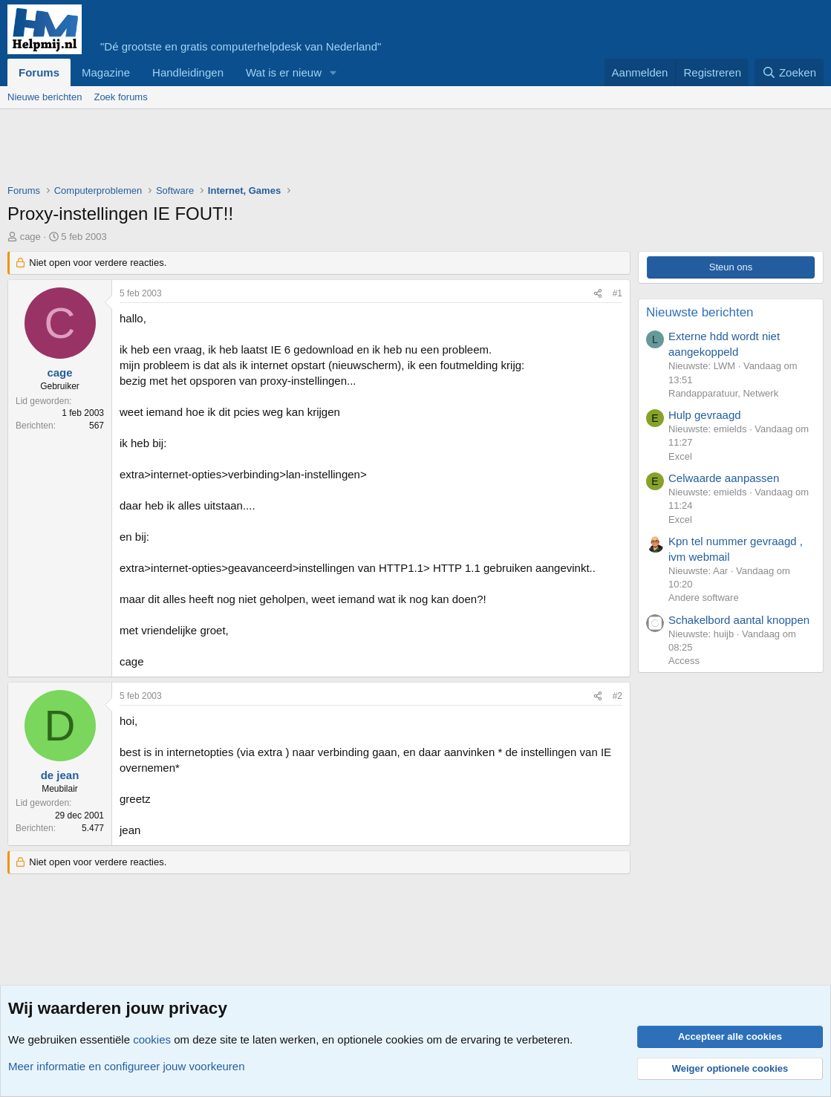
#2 (617, 696)
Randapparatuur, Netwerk (723, 393)
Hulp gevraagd (704, 414)
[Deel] (597, 293)
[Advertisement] (277, 150)
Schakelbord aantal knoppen (738, 619)
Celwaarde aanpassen (723, 478)
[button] (333, 72)
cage (30, 236)
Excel (680, 456)
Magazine (106, 72)
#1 (617, 293)
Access (684, 660)
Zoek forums (120, 96)
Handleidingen (188, 72)
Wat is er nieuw (284, 72)
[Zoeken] (789, 72)
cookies (152, 1039)
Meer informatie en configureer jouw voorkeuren (126, 1066)
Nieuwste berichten (700, 312)
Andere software (703, 597)
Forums (39, 72)
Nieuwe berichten (44, 96)
